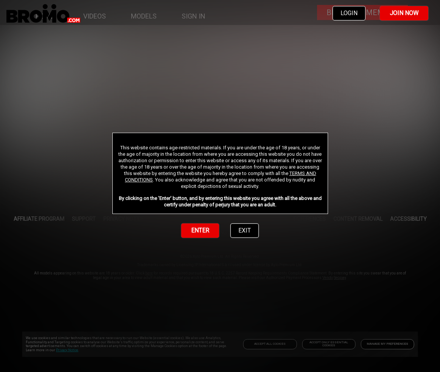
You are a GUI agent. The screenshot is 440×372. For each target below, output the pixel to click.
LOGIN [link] (349, 13)
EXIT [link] (244, 230)
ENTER (200, 230)
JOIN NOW (404, 13)
